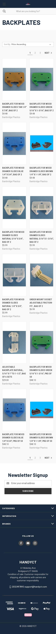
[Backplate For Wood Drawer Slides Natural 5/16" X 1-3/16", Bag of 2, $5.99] (41, 207)
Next (48, 52)
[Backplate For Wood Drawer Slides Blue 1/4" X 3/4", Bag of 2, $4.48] (14, 143)
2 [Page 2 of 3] (35, 53)
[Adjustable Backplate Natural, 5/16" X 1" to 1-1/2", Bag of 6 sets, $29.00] (14, 342)
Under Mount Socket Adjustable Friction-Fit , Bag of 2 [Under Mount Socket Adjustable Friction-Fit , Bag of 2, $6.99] (41, 302)
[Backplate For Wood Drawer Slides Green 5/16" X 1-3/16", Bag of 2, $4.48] (41, 79)
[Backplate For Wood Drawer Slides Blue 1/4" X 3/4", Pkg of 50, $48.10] (14, 409)
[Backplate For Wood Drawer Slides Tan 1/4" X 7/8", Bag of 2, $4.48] (14, 79)
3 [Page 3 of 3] (40, 53)
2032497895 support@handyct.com (29, 586)
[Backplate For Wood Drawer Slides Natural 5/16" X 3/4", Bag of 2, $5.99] (14, 207)
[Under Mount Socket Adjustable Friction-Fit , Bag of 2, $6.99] (41, 275)
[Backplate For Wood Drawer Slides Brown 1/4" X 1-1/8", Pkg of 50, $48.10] (41, 409)
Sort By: (7, 44)
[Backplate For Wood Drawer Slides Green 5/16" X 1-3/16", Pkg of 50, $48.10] (41, 342)
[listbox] (32, 44)
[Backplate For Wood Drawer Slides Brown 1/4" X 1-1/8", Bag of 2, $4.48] (41, 143)
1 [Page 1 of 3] (30, 53)
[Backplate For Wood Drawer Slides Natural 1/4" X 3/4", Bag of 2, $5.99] (14, 275)
